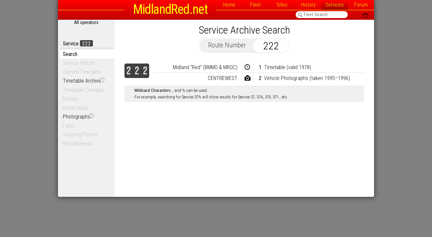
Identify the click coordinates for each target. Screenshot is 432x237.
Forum (361, 5)
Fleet (255, 5)
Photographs (78, 117)
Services (334, 5)
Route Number (227, 45)
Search (70, 54)
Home (229, 5)
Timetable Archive (83, 81)
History (308, 5)
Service (78, 43)
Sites (282, 5)
